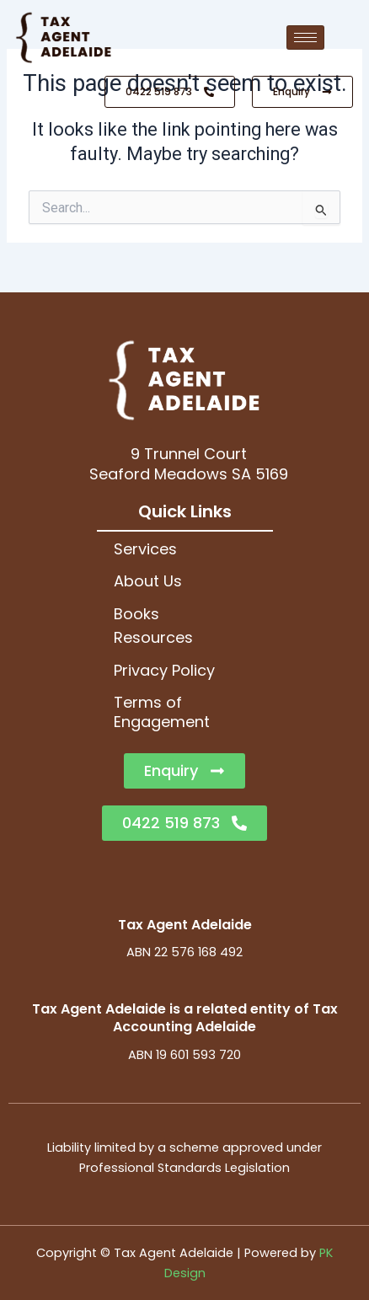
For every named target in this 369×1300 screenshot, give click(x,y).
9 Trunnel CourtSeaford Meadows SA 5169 (188, 463)
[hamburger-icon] (305, 37)
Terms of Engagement (162, 712)
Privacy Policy (164, 670)
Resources (153, 637)
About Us (148, 580)
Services (145, 548)
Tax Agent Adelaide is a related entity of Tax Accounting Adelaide (185, 1017)
